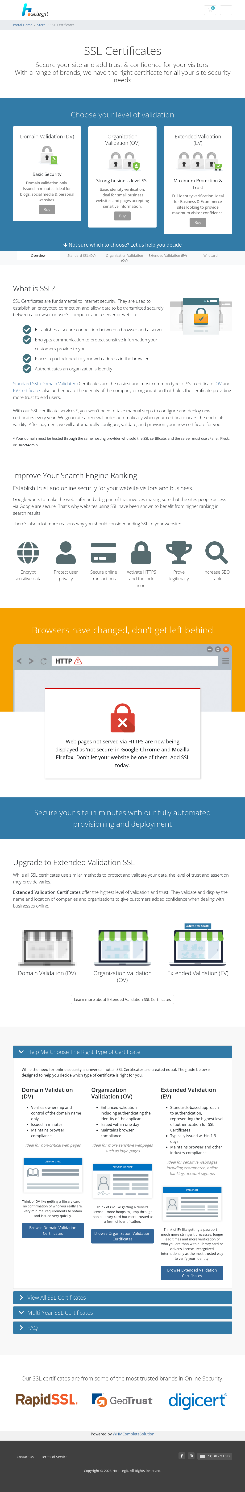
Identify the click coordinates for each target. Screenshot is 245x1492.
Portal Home (22, 25)
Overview (38, 255)
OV (219, 383)
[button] (122, 1052)
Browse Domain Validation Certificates (52, 1230)
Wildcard (210, 255)
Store (41, 25)
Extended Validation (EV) (168, 255)
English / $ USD (215, 1456)
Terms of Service (54, 1457)
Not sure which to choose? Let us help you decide (122, 244)
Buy (47, 209)
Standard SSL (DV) (81, 255)
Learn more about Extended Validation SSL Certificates (122, 999)
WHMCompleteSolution (133, 1434)
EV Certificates (27, 390)
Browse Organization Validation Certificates (122, 1236)
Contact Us (25, 1457)
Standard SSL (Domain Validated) (45, 383)
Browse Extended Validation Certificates (192, 1273)
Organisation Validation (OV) (124, 258)
